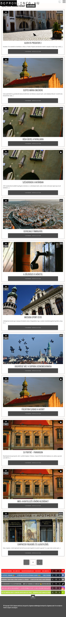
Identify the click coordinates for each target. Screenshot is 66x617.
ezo (62, 59)
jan (6, 12)
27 (5, 473)
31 (5, 15)
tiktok (63, 583)
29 (5, 203)
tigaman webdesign (34, 606)
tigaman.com (50, 606)
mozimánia (60, 12)
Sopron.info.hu (18, 606)
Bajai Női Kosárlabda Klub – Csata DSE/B (31, 571)
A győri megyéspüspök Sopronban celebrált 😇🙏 (29, 575)
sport (61, 108)
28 (5, 338)
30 (5, 111)
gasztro (61, 513)
